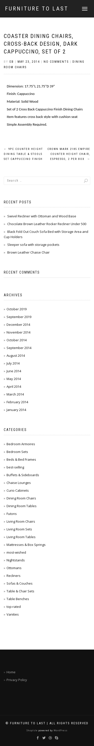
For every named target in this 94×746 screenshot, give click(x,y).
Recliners (14, 575)
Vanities (13, 614)
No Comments (56, 61)
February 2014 (17, 402)
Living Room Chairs (21, 521)
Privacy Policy (17, 680)
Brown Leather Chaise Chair (28, 252)
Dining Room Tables (22, 506)
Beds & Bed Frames (21, 459)
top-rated (14, 606)
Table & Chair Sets (20, 591)
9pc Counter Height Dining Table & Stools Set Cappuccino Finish (23, 154)
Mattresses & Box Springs (26, 544)
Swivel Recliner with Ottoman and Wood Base (41, 216)
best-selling (15, 467)
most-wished (16, 552)
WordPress (60, 730)
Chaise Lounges (19, 482)
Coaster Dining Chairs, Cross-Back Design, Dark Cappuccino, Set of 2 (41, 44)
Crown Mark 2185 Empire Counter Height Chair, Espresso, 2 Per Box (68, 154)
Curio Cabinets (18, 490)
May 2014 (14, 378)
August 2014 (16, 355)
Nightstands (16, 560)
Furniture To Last (36, 9)
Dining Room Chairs (21, 498)
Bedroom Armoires (21, 444)
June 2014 (14, 371)
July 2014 (13, 363)
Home (11, 672)
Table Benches (18, 599)
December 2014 (18, 324)
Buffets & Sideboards (23, 475)
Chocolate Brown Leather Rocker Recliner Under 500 (46, 224)
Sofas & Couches (20, 583)
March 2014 (15, 394)
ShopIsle (32, 730)
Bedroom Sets (17, 451)
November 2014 (18, 332)
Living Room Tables (21, 537)
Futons (12, 513)
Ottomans (14, 568)
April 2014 (14, 386)
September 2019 (19, 317)
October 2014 (17, 340)
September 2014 (19, 348)
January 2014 (16, 409)
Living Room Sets (19, 529)
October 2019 (17, 309)
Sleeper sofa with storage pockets (33, 244)
